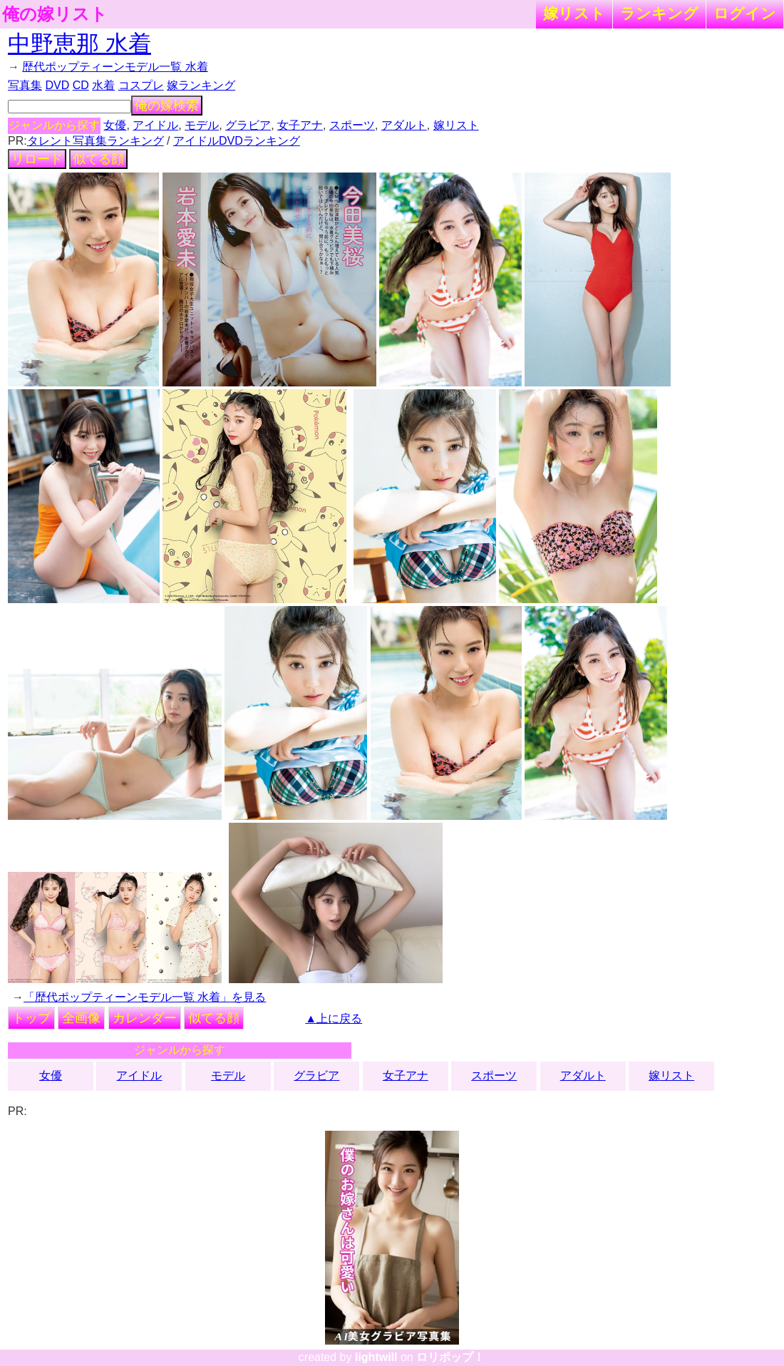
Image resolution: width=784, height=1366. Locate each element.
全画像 (81, 1018)
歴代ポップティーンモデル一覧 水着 (114, 67)
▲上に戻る (333, 1018)
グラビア (248, 125)
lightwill (376, 1357)
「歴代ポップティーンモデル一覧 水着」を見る (145, 997)
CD (81, 85)
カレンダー (145, 1018)
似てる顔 (98, 159)
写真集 (25, 85)
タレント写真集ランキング (95, 141)
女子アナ (300, 125)
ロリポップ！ (450, 1357)
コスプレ (141, 85)
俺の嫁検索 (167, 105)
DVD (57, 85)
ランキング (659, 13)
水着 (103, 85)
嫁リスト (574, 13)
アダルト (404, 125)
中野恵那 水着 (79, 43)
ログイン (744, 13)
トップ (31, 1018)
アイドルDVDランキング (236, 141)
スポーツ (352, 125)
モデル (202, 125)
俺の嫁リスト (55, 14)
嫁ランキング (201, 85)
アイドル (155, 125)
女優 (114, 125)
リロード (37, 159)
